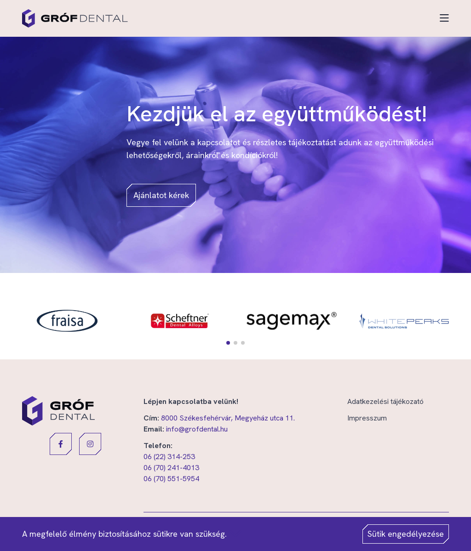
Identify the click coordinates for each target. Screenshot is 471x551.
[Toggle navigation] (444, 18)
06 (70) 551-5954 (171, 478)
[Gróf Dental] (75, 18)
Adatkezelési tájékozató (385, 401)
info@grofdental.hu (197, 429)
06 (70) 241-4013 (171, 467)
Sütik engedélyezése (406, 533)
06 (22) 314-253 (169, 456)
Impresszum (367, 418)
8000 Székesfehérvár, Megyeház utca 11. (228, 418)
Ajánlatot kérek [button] (161, 195)
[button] (228, 343)
